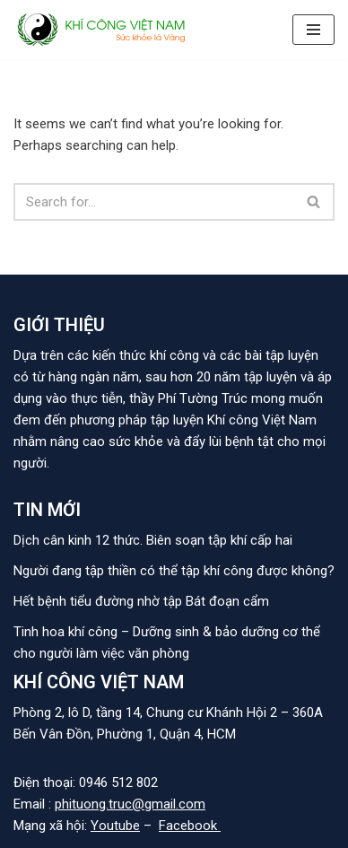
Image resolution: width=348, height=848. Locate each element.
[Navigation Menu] (313, 29)
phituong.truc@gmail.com (130, 804)
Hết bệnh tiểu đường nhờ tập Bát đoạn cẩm (141, 601)
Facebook (190, 825)
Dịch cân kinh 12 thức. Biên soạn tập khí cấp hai (152, 540)
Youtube (115, 825)
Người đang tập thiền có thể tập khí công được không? (174, 571)
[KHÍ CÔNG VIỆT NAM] (103, 30)
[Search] (153, 202)
